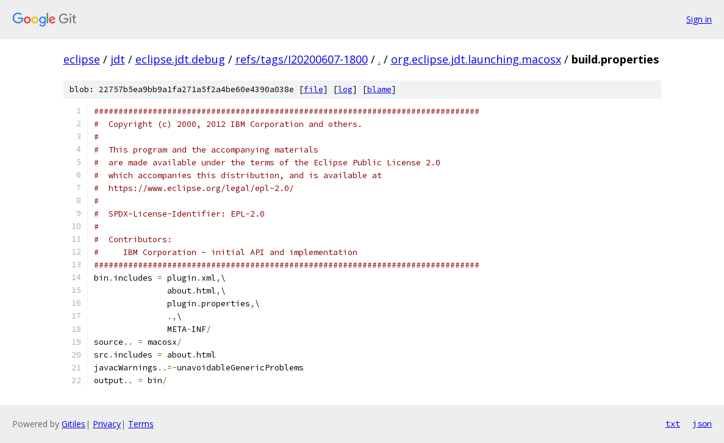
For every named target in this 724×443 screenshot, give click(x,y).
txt (672, 423)
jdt (117, 59)
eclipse (81, 59)
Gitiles (73, 424)
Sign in (699, 19)
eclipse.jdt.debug (180, 59)
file (313, 89)
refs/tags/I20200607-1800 (301, 59)
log (345, 89)
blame (379, 89)
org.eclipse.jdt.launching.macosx (476, 59)
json (702, 423)
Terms (141, 424)
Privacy (107, 424)
